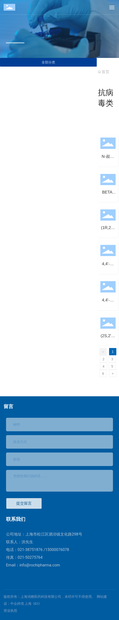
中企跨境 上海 (21, 604)
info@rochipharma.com (39, 565)
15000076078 (57, 549)
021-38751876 (31, 549)
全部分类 (48, 62)
